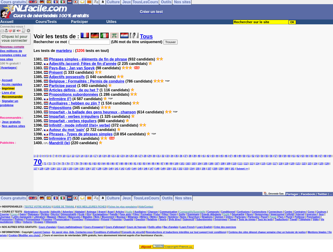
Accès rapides (12, 84)
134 (76, 168)
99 (171, 163)
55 (266, 156)
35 (176, 156)
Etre (88, 214)
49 (239, 156)
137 (94, 168)
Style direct (175, 219)
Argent (102, 212)
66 (316, 156)
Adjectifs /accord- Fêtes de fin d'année (83, 64)
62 (298, 156)
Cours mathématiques (70, 227)
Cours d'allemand (115, 227)
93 (144, 163)
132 (65, 168)
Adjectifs (56, 212)
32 (163, 156)
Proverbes (77, 219)
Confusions (243, 212)
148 (157, 168)
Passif (264, 217)
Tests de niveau (247, 219)
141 (117, 168)
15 (86, 156)
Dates (23, 214)
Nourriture (194, 217)
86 (112, 163)
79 (81, 163)
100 (176, 163)
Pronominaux (33, 219)
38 (190, 156)
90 (131, 163)
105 (205, 163)
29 (149, 156)
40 (199, 156)
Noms (183, 217)
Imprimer (8, 88)
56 (271, 156)
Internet (300, 214)
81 (90, 163)
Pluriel (289, 217)
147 (151, 168)
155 (198, 168)
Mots (97, 217)
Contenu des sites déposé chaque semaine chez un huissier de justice (267, 232)
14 (82, 156)
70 (38, 162)
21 (113, 156)
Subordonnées (204, 219)
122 (304, 163)
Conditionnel (228, 212)
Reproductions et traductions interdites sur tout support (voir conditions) (186, 232)
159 (221, 168)
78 (76, 163)
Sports (163, 219)
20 (109, 156)
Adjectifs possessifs (67, 77)
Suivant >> (242, 168)
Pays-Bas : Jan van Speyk (72, 68)
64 (307, 156)
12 (73, 156)
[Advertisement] (14, 168)
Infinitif (290, 214)
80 (85, 163)
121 (298, 163)
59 (284, 156)
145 (140, 168)
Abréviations (31, 212)
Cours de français (136, 227)
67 (320, 156)
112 (246, 163)
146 (146, 168)
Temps (233, 219)
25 (131, 156)
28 (145, 156)
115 (263, 163)
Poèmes (19, 219)
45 (221, 156)
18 (100, 156)
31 (158, 156)
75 (63, 163)
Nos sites (183, 198)
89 (126, 163)
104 (200, 163)
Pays (281, 217)
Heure (249, 214)
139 (105, 168)
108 (223, 163)
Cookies (13, 235)
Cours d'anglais (47, 227)
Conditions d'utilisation (107, 232)
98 (166, 163)
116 (269, 163)
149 (163, 168)
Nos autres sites (13, 126)
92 (139, 163)
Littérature (39, 217)
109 (229, 163)
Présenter (116, 219)
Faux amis (125, 214)
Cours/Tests (46, 22)
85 (108, 163)
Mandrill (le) (59, 143)
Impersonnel (277, 214)
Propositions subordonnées (73, 94)
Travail (293, 219)
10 (64, 156)
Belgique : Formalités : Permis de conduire (86, 81)
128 (41, 168)
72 (49, 163)
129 (47, 168)
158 (215, 168)
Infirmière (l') (60, 99)
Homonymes (262, 214)
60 (289, 156)
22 (118, 156)
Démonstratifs (69, 214)
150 (169, 168)
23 (122, 156)
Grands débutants (211, 214)
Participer (79, 22)
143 (128, 168)
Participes (240, 217)
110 (234, 163)
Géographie (237, 214)
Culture (113, 198)
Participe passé (62, 86)
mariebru (64, 51)
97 (162, 163)
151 (174, 168)
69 (329, 156)
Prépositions (60, 108)
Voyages (38, 222)
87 (117, 163)
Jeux (126, 198)
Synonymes (220, 219)
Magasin (51, 217)
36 (181, 156)
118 (281, 163)
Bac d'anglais (170, 227)
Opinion (219, 217)
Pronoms (47, 219)
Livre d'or (8, 92)
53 (257, 156)
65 (311, 156)
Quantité (128, 219)
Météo (153, 217)
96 (157, 163)
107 (217, 163)
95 (153, 163)
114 (257, 163)
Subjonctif (188, 219)
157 (209, 168)
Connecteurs (275, 212)
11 (68, 156)
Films (136, 214)
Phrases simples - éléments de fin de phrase (88, 59)
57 (275, 156)
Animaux (91, 212)
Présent (56, 72)
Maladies (87, 217)
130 (53, 168)
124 (315, 163)
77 (72, 163)
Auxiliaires (140, 212)
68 (325, 156)
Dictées (45, 214)
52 (253, 156)
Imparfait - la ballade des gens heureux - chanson (92, 112)
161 (232, 168)
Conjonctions (259, 212)
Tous (146, 36)
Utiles (111, 22)
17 (95, 156)
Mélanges (133, 217)
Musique (121, 217)
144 (134, 168)
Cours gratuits (13, 198)
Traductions (281, 219)
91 (135, 163)
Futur (157, 214)
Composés (213, 212)
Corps (311, 212)
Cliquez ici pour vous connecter (15, 38)
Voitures (27, 222)
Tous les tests (265, 219)
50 (244, 156)
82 (94, 163)
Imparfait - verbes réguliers (72, 121)
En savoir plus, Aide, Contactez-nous (72, 232)
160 (227, 168)
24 (127, 156)
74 (58, 163)
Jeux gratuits (11, 122)
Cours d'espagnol (94, 227)
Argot (111, 212)
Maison (62, 217)
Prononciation (62, 219)
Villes (18, 222)
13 (77, 156)
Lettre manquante (22, 217)
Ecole (81, 214)
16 (91, 156)
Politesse (300, 217)
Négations (207, 217)
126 (327, 163)
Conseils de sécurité (133, 232)
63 (302, 156)
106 (211, 163)
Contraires (300, 212)
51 (248, 156)
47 (230, 156)
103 (194, 163)
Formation (146, 214)
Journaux (5, 217)
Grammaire (193, 214)
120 (292, 163)
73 (54, 163)
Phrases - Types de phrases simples (81, 134)
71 (45, 163)
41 (203, 156)
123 (309, 163)
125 (321, 163)
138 (99, 168)
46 (226, 156)
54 (262, 156)
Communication (168, 212)
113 (252, 163)
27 (140, 156)
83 (99, 163)
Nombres (173, 217)
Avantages (8, 67)
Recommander (12, 97)
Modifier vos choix (29, 235)
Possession (6, 219)
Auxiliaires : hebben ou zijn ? (74, 103)
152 (180, 168)
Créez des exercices (225, 227)
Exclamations (100, 214)
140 (111, 168)
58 (280, 156)
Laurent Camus (41, 232)
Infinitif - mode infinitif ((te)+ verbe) (79, 125)
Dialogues (33, 214)
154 (192, 168)
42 (208, 156)
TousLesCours (146, 198)
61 (293, 156)
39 (194, 156)
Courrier (4, 214)
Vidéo (316, 219)
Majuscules (74, 217)
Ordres (229, 217)
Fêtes (165, 214)
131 (59, 168)
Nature (162, 217)
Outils (167, 198)
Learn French (187, 227)
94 (148, 163)
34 (172, 156)
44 (217, 156)
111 (240, 163)
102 (188, 163)
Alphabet (80, 212)
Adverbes (68, 212)
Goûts (182, 214)
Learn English (204, 227)
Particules (253, 217)
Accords (44, 212)
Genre (173, 214)
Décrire (55, 214)
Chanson (153, 212)
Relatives (152, 219)
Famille (114, 214)
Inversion (311, 214)
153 (186, 168)
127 (35, 168)
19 (104, 156)
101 (182, 163)
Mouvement (108, 217)
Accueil (6, 22)
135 (82, 168)
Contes (288, 212)
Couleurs (321, 212)
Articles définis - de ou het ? (74, 90)
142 (122, 168)
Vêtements (51, 222)
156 (204, 168)
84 (103, 163)
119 (286, 163)
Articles (120, 212)
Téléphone (305, 219)
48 (235, 156)
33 (167, 156)
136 (88, 168)
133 (70, 168)
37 (185, 156)
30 (154, 156)
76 (67, 163)
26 (136, 156)
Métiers (144, 217)
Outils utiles (154, 227)
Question (140, 219)
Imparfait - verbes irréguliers (74, 116)
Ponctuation (313, 217)
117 (275, 163)
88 (121, 163)
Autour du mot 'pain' (67, 130)
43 (212, 156)
